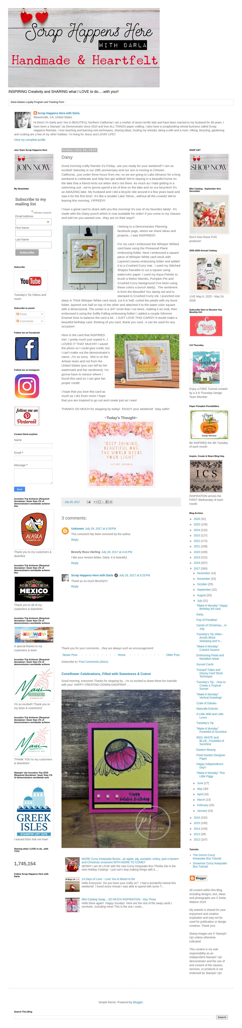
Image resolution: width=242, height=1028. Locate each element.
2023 (197, 535)
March (201, 799)
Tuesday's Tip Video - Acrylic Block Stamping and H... (209, 638)
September (204, 589)
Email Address (32, 216)
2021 (197, 546)
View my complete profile (29, 139)
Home (121, 654)
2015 (197, 823)
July (200, 600)
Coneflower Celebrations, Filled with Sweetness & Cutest (106, 674)
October (202, 584)
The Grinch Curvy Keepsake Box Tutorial (207, 856)
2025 (197, 524)
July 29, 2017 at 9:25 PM (134, 575)
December (204, 573)
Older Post (172, 654)
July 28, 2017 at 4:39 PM (100, 528)
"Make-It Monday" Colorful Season (208, 648)
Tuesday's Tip (205, 723)
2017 (197, 568)
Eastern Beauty (206, 749)
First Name (22, 227)
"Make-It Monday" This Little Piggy (210, 774)
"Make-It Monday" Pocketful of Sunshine (211, 730)
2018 (197, 562)
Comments (25, 321)
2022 (197, 540)
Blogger (138, 1002)
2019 (197, 557)
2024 (197, 530)
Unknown (77, 528)
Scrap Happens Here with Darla (59, 113)
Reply (74, 539)
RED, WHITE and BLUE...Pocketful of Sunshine (210, 741)
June (200, 783)
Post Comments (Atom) (93, 661)
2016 (197, 817)
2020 (197, 552)
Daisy (199, 614)
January (202, 810)
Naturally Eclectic (207, 708)
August (202, 595)
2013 (197, 834)
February (203, 805)
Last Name (22, 239)
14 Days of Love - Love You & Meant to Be (108, 879)
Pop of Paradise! (206, 619)
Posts (22, 314)
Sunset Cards (205, 664)
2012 (197, 839)
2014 (197, 828)
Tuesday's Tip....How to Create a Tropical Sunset (211, 685)
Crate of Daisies (206, 703)
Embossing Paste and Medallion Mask (210, 657)
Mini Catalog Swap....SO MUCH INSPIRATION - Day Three (119, 899)
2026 (197, 519)
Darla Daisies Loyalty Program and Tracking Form (37, 102)
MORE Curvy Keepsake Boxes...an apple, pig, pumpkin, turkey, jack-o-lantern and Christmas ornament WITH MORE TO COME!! (130, 860)
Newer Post (70, 654)
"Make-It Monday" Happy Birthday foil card (212, 607)
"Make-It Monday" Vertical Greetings (209, 696)
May (200, 788)
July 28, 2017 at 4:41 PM (116, 552)
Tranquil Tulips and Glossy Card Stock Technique (209, 673)
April (200, 794)
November (204, 578)
